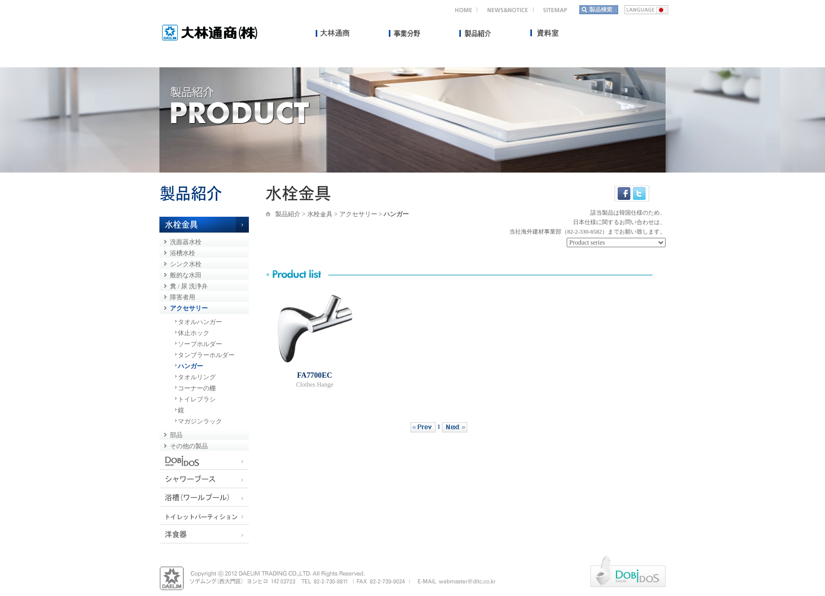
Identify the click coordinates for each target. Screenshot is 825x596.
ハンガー (190, 366)
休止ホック (193, 333)
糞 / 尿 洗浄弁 (189, 286)
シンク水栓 (186, 264)
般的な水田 (186, 275)
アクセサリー (189, 308)
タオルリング (197, 377)
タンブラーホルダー (206, 355)
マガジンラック (200, 421)
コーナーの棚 (197, 388)
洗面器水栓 (186, 242)
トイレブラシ (197, 399)
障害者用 (182, 297)
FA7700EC (315, 375)
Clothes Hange (315, 384)
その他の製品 (189, 446)
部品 (176, 435)
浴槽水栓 (182, 253)
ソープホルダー (200, 344)
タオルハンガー (200, 322)
